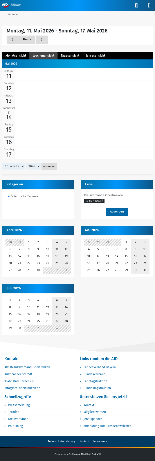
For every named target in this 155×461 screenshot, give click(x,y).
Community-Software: (77, 454)
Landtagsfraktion (95, 381)
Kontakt (88, 405)
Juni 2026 (14, 288)
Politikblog (15, 426)
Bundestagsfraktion (97, 388)
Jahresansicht (95, 55)
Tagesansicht (70, 55)
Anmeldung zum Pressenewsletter (107, 426)
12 (9, 88)
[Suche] (136, 5)
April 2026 (14, 230)
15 (9, 129)
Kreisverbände (18, 419)
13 (9, 100)
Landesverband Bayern (99, 367)
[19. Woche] (13, 40)
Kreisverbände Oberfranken (103, 195)
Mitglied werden (94, 412)
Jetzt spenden (93, 419)
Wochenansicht (43, 55)
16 (9, 142)
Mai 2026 (92, 230)
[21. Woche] (42, 40)
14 (9, 117)
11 (8, 76)
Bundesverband (94, 374)
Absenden (49, 166)
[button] (94, 201)
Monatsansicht (15, 55)
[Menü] (149, 5)
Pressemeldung (19, 405)
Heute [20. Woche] (27, 39)
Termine (13, 412)
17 (8, 154)
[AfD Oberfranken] (11, 5)
